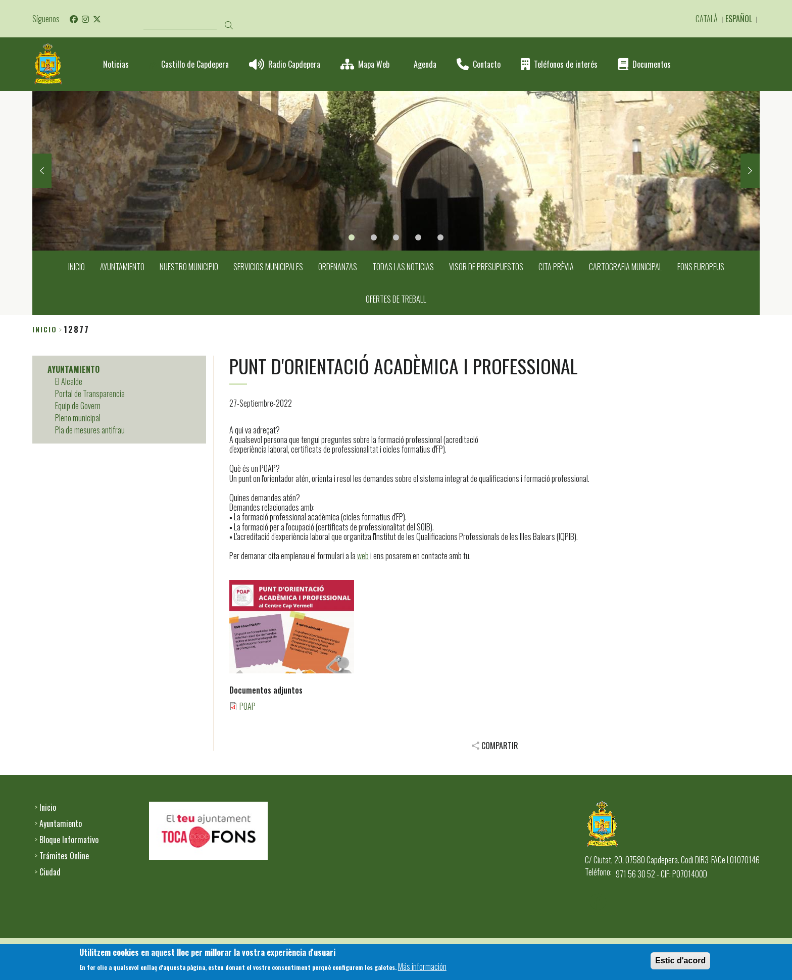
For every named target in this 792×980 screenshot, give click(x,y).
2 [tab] (374, 237)
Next (750, 171)
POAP (247, 706)
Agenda (425, 64)
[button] (291, 626)
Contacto (487, 64)
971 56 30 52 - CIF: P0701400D (661, 874)
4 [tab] (418, 237)
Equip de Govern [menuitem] (78, 406)
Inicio (44, 329)
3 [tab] (396, 237)
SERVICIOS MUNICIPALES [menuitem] (268, 267)
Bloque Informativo (68, 840)
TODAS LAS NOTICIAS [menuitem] (403, 267)
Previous (42, 171)
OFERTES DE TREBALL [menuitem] (396, 299)
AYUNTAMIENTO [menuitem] (122, 267)
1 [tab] (352, 237)
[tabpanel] (396, 171)
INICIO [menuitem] (76, 267)
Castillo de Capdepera (195, 64)
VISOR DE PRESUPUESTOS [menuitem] (486, 267)
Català (707, 19)
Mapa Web (373, 64)
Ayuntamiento (60, 823)
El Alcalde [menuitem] (68, 381)
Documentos (651, 64)
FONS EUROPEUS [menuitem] (700, 267)
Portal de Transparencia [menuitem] (90, 393)
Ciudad (50, 872)
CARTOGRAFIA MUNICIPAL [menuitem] (625, 267)
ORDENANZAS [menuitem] (337, 267)
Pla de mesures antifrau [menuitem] (90, 430)
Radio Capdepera (294, 64)
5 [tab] (440, 237)
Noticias (116, 64)
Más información (422, 969)
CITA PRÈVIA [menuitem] (556, 267)
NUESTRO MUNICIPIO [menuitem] (189, 267)
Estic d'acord (680, 963)
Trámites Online (64, 856)
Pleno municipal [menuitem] (78, 418)
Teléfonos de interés (566, 64)
